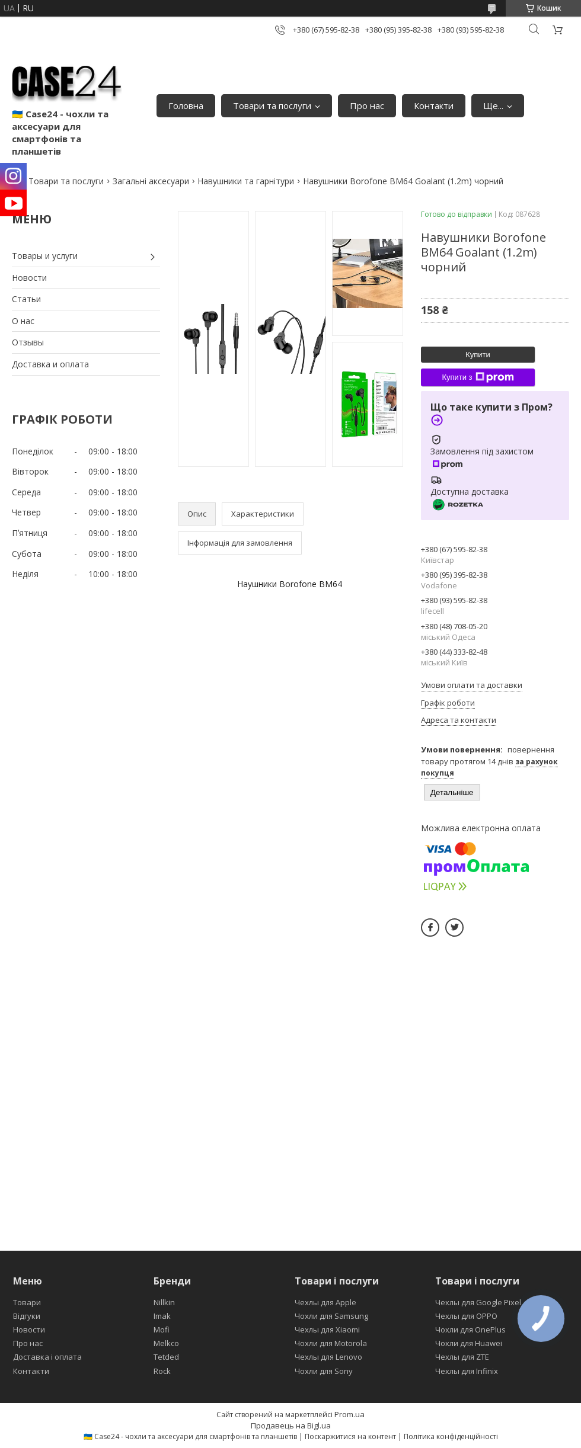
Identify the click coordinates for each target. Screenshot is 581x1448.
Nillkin (164, 1302)
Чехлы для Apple (325, 1302)
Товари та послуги (272, 105)
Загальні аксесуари (151, 181)
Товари (27, 1302)
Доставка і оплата (47, 1356)
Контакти (434, 105)
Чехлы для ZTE (462, 1356)
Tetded (166, 1356)
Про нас (367, 105)
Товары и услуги (45, 255)
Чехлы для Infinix (466, 1371)
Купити (477, 354)
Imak (162, 1316)
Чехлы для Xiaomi (327, 1329)
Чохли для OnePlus (470, 1329)
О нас (23, 320)
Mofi (162, 1329)
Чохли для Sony (324, 1371)
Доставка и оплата (50, 364)
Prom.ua (349, 1414)
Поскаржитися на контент (350, 1436)
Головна (185, 105)
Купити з (477, 377)
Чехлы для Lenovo (328, 1356)
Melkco (166, 1343)
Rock (162, 1371)
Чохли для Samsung (331, 1316)
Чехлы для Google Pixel (478, 1302)
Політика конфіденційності (451, 1436)
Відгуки (26, 1316)
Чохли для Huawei (468, 1343)
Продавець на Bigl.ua (291, 1425)
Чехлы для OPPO (466, 1316)
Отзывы (28, 342)
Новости (29, 277)
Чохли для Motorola (331, 1343)
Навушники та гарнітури (245, 181)
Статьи (26, 299)
